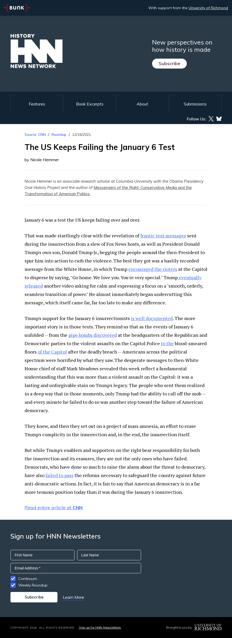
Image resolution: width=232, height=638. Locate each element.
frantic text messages (163, 235)
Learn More (73, 597)
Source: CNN (35, 134)
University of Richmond (208, 7)
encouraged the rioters (152, 269)
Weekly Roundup (33, 585)
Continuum (27, 578)
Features (37, 104)
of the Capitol (52, 352)
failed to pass (59, 475)
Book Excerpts (89, 104)
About (142, 104)
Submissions (195, 104)
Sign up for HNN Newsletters (100, 627)
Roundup (58, 134)
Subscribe (169, 63)
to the (167, 343)
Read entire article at (54, 508)
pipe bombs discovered (92, 335)
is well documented (152, 318)
